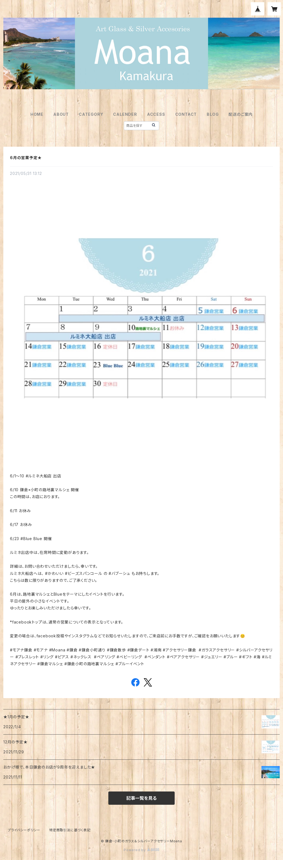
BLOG (213, 114)
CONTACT (186, 114)
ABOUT (61, 114)
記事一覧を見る (141, 798)
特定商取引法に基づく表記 (70, 830)
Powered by (141, 850)
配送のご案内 (241, 114)
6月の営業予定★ (25, 157)
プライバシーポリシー (24, 830)
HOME (36, 114)
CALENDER (125, 114)
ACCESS (156, 114)
